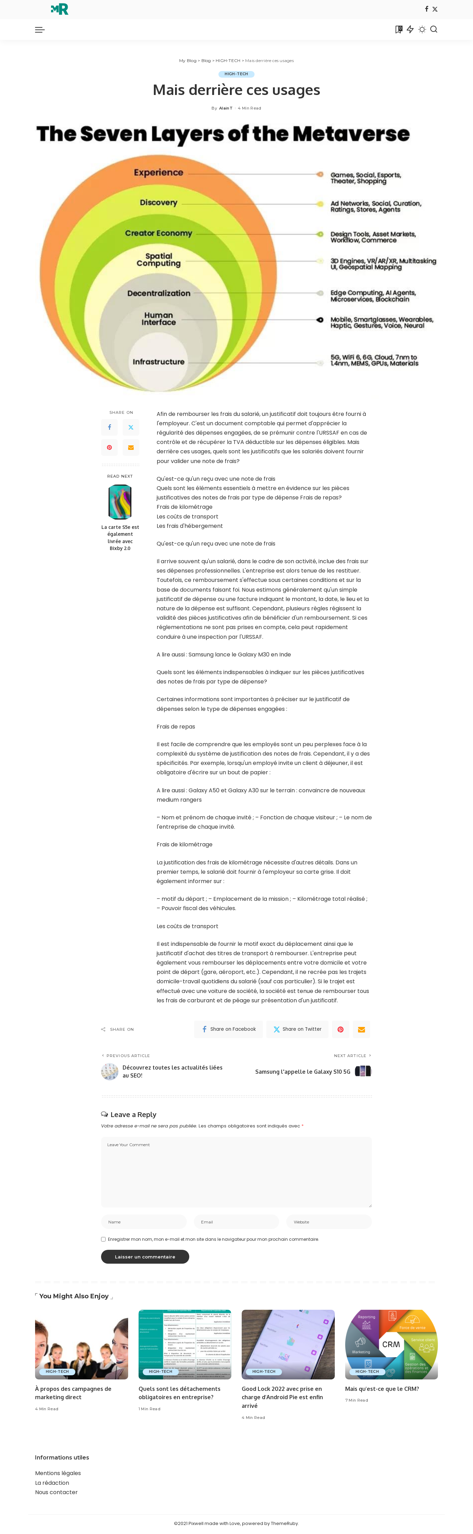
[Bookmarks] (398, 29)
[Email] (131, 447)
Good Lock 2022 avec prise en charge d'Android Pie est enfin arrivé (284, 1398)
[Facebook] (427, 10)
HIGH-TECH (236, 74)
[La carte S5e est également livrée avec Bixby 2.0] (120, 502)
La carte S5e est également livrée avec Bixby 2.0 (120, 537)
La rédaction (52, 1484)
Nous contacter (56, 1494)
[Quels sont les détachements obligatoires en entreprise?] (185, 1346)
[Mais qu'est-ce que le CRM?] (391, 1346)
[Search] (434, 29)
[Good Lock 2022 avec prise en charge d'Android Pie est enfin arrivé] (288, 1346)
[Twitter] (435, 10)
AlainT (226, 108)
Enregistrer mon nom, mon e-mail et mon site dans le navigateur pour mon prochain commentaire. (213, 1240)
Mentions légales (58, 1475)
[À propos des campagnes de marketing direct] (81, 1346)
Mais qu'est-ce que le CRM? (384, 1389)
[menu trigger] (43, 29)
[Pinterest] (109, 447)
